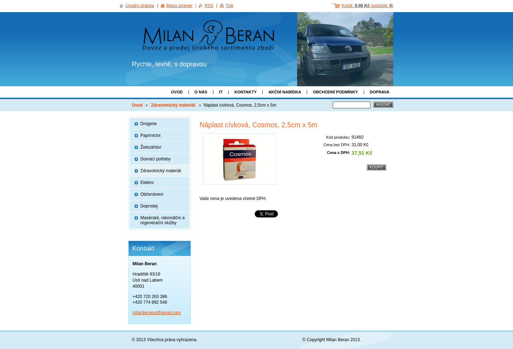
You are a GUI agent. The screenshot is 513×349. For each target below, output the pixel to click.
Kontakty (245, 92)
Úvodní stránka (139, 5)
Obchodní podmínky (335, 92)
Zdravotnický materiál (173, 105)
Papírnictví (150, 135)
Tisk (229, 5)
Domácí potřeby (155, 158)
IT (221, 92)
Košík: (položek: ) (367, 5)
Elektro (147, 182)
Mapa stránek (179, 5)
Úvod (177, 92)
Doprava (379, 92)
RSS (208, 5)
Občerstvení (152, 194)
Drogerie (148, 123)
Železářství (150, 147)
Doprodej (149, 206)
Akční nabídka (284, 92)
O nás (201, 92)
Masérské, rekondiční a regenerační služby (162, 220)
